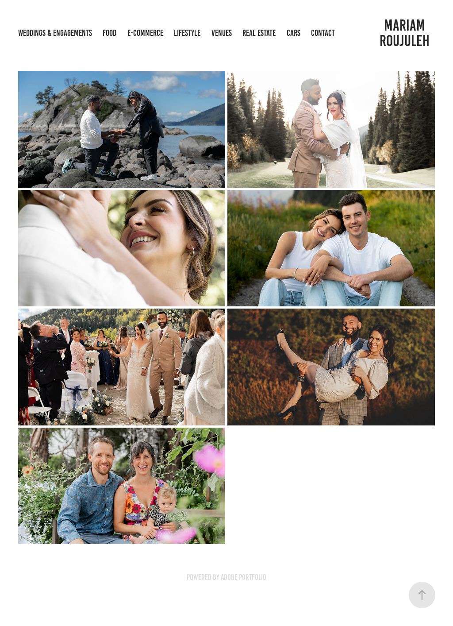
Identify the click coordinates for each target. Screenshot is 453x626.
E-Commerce (145, 33)
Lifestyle (187, 33)
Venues (221, 33)
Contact (323, 33)
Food (109, 33)
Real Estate (259, 33)
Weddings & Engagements (55, 33)
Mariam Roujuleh (405, 33)
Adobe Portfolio (243, 577)
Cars (293, 33)
